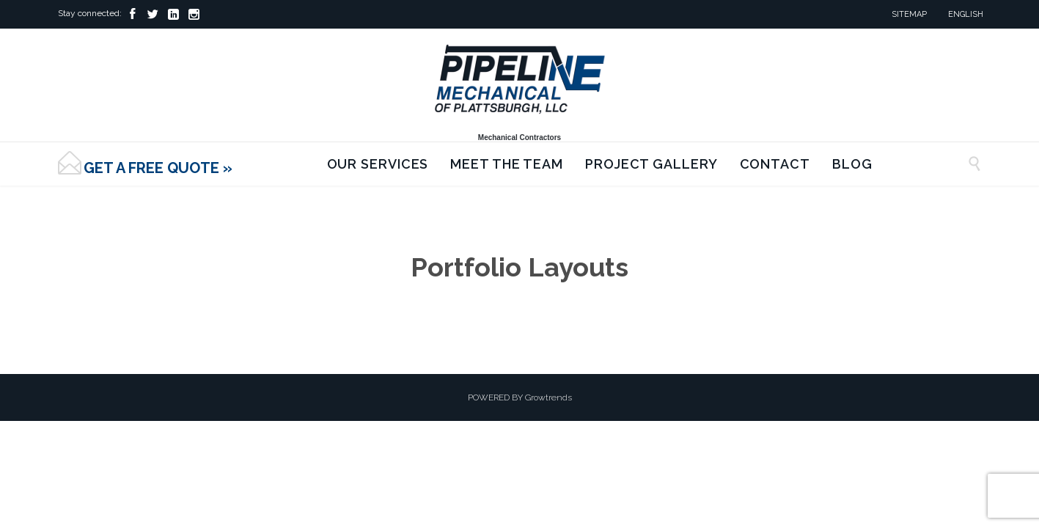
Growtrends (548, 397)
